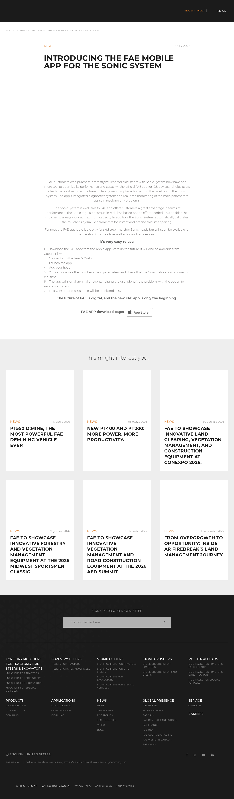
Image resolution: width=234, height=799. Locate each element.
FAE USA (10, 30)
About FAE (150, 705)
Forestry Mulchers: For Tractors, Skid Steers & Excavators (24, 663)
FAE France (150, 725)
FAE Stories (105, 715)
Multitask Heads (203, 659)
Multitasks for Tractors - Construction (206, 673)
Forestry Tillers (66, 659)
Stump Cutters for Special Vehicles (115, 686)
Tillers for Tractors (65, 664)
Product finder (194, 10)
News (23, 30)
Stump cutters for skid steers (113, 670)
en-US (221, 11)
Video (101, 725)
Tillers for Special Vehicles (70, 668)
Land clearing (16, 705)
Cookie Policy (103, 786)
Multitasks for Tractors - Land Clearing (206, 665)
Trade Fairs (105, 710)
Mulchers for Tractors (22, 673)
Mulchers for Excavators (24, 683)
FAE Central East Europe (160, 720)
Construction (15, 710)
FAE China (149, 744)
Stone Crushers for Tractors (156, 665)
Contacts (195, 705)
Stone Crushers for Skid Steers (160, 673)
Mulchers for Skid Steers (23, 678)
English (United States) (29, 754)
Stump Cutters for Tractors (117, 664)
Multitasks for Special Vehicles (204, 681)
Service (195, 700)
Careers (196, 714)
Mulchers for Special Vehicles (21, 689)
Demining (12, 715)
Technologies (106, 720)
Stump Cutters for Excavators (110, 678)
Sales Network (153, 710)
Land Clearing (61, 705)
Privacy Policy (82, 786)
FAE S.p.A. (149, 715)
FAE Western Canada (157, 739)
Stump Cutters (110, 659)
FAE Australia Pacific (157, 734)
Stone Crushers (157, 659)
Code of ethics (125, 786)
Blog (100, 729)
